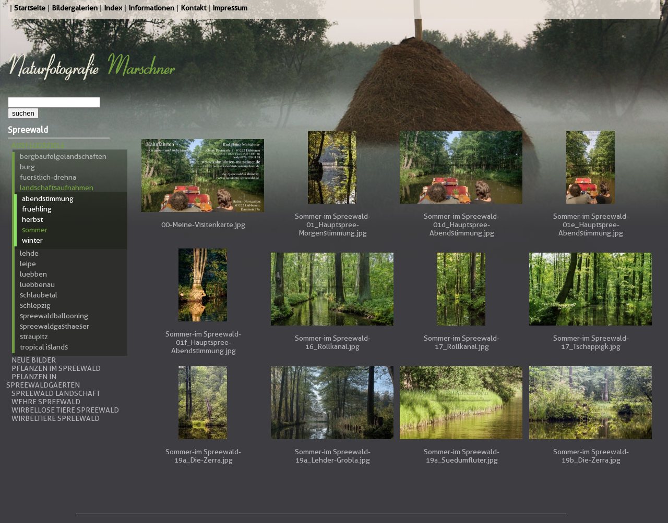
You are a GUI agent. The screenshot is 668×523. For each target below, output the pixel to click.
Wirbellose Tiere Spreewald (65, 410)
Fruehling (37, 209)
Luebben (33, 274)
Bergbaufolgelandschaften (63, 156)
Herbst (32, 219)
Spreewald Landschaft (55, 393)
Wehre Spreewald (45, 401)
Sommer (34, 230)
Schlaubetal (38, 295)
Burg (27, 167)
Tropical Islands (44, 347)
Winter (32, 240)
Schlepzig (35, 305)
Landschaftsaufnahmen (56, 187)
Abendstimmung (48, 198)
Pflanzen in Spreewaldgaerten (43, 380)
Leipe (28, 263)
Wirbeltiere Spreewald (55, 418)
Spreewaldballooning (54, 316)
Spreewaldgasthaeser (54, 326)
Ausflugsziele (38, 145)
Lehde (29, 253)
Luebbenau (37, 284)
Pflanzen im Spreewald (56, 368)
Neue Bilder (33, 360)
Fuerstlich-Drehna (48, 177)
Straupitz (34, 336)
